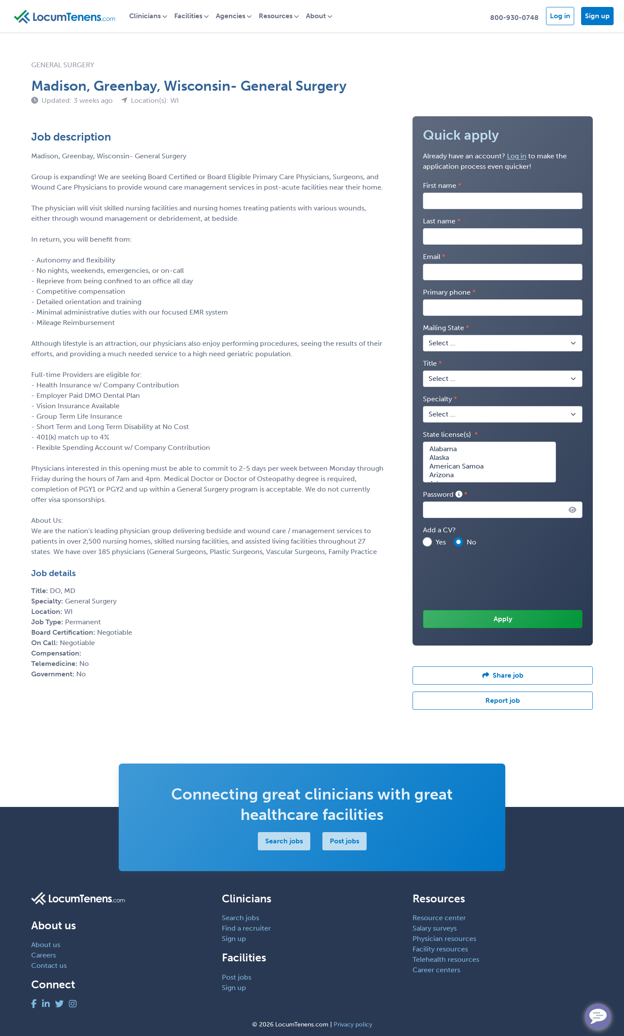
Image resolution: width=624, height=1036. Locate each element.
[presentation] (489, 579)
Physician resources (444, 938)
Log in (560, 16)
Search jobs (284, 841)
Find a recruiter (246, 928)
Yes (441, 542)
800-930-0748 (514, 17)
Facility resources (440, 949)
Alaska (489, 457)
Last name (439, 221)
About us (45, 945)
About (316, 16)
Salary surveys (435, 928)
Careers (43, 955)
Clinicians (145, 16)
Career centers (436, 970)
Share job (502, 675)
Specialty (437, 399)
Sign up (597, 16)
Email (431, 256)
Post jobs (344, 841)
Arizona (489, 475)
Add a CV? (439, 530)
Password (442, 494)
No (471, 542)
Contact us (49, 965)
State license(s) (448, 434)
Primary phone (447, 292)
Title (430, 363)
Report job (502, 700)
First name (439, 185)
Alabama (489, 449)
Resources (275, 16)
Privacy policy (353, 1024)
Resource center (439, 918)
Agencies (230, 16)
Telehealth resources (446, 959)
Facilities (188, 16)
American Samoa (489, 466)
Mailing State (443, 328)
